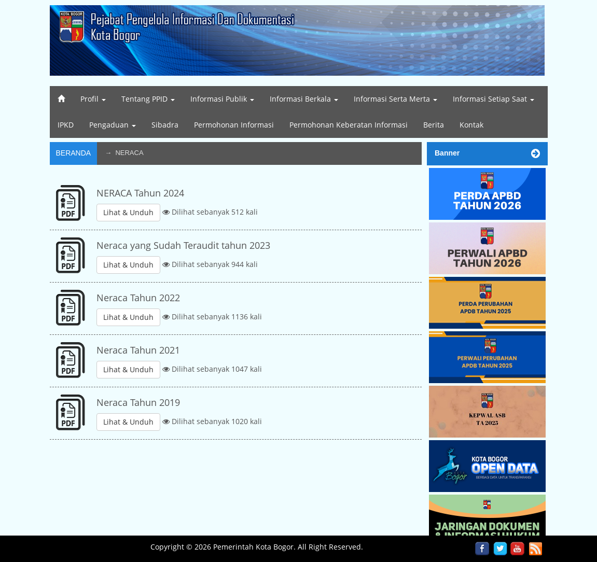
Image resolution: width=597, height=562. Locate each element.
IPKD (66, 125)
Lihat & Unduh (128, 212)
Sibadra (164, 125)
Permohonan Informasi (234, 125)
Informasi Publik (222, 99)
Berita (433, 125)
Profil (93, 99)
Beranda (73, 153)
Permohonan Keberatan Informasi (348, 125)
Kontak (471, 125)
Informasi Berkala (304, 99)
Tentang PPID (148, 99)
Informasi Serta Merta (395, 99)
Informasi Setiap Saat (493, 99)
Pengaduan (112, 125)
